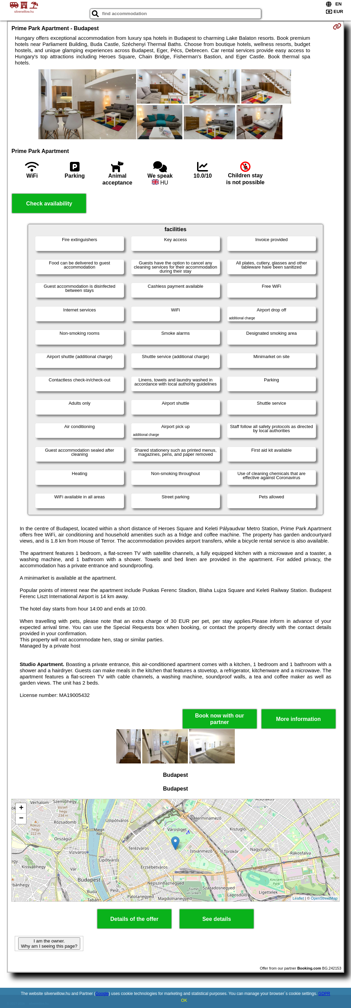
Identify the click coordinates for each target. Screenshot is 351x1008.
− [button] (21, 819)
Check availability (49, 203)
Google (102, 993)
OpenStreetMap (324, 898)
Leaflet (298, 898)
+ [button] (21, 808)
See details (216, 919)
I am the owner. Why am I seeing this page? (49, 943)
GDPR (324, 993)
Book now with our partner (219, 719)
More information (298, 719)
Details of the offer (134, 919)
